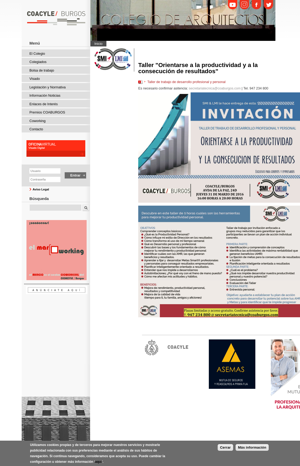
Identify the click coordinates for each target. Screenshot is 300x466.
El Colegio (37, 54)
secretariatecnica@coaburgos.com (215, 88)
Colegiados (38, 62)
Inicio (98, 44)
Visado (34, 79)
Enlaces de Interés (43, 104)
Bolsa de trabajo (41, 70)
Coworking (37, 121)
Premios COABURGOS (47, 112)
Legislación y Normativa (47, 87)
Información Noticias (44, 95)
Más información (252, 447)
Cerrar (225, 447)
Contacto (36, 129)
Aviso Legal (41, 189)
